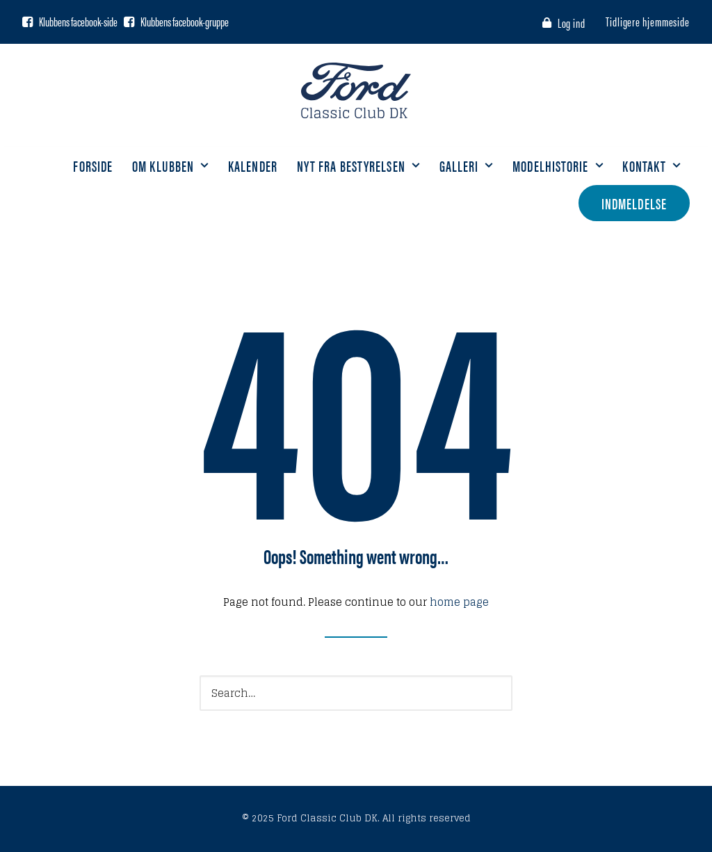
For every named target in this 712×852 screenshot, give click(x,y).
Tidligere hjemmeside (648, 21)
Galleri (466, 165)
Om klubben (170, 165)
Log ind (571, 22)
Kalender (252, 165)
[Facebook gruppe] (129, 21)
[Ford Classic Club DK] (355, 90)
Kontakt (651, 165)
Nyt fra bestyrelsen (358, 165)
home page (459, 602)
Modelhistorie (557, 165)
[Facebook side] (27, 21)
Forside (93, 165)
